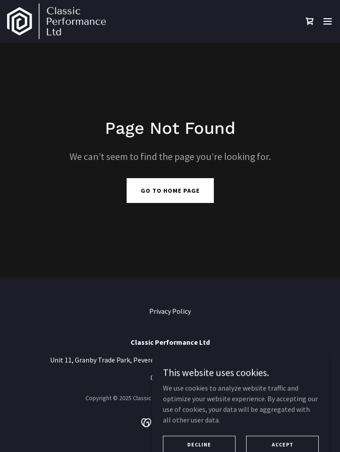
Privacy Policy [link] (170, 311)
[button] (327, 21)
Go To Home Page (170, 191)
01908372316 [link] (170, 377)
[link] (56, 21)
